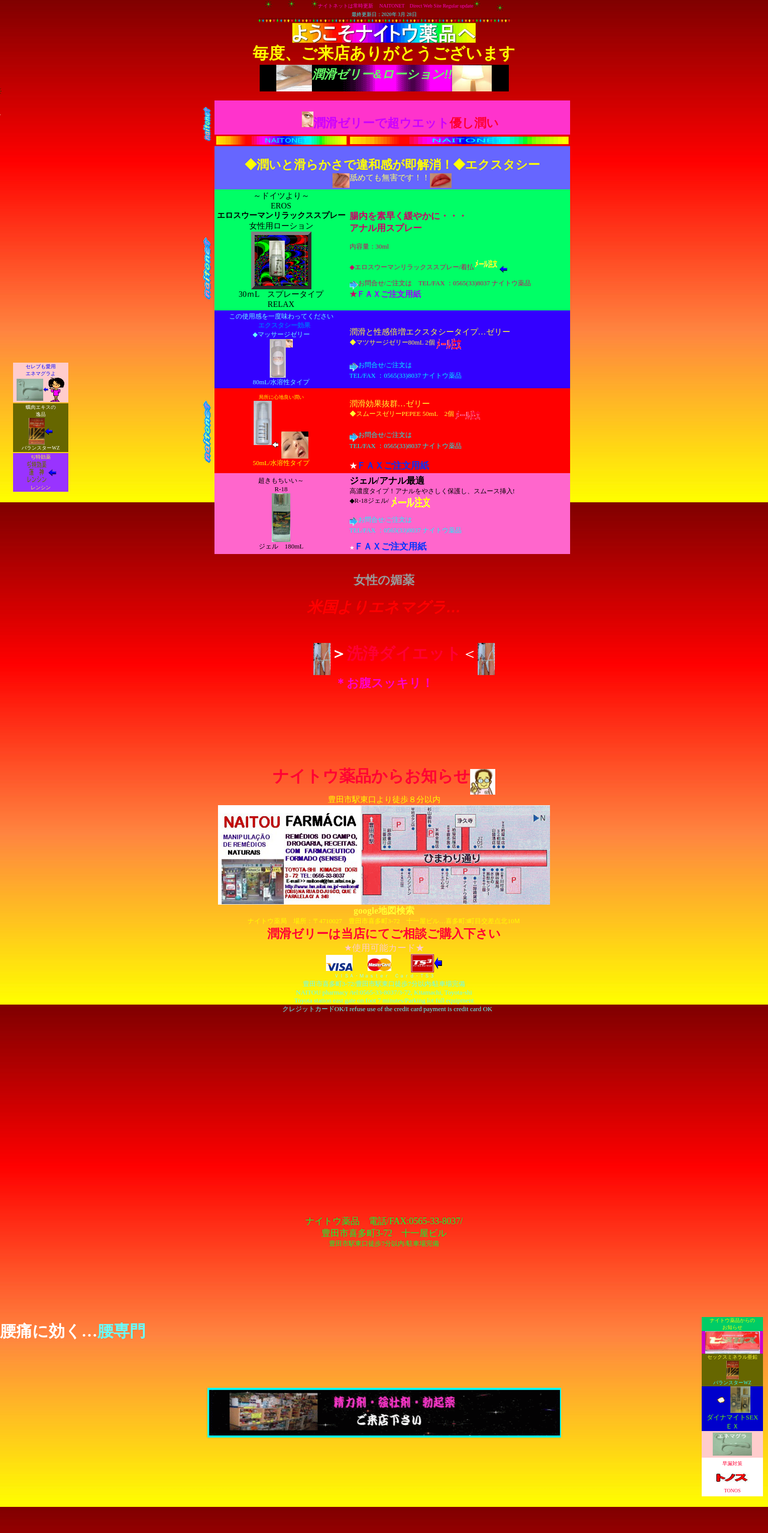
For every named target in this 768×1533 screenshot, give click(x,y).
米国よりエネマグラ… (384, 607)
